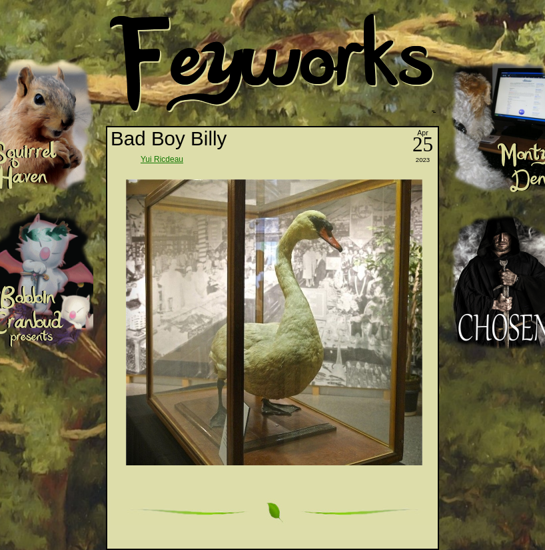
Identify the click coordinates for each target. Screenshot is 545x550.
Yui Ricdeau (162, 159)
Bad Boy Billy (169, 138)
